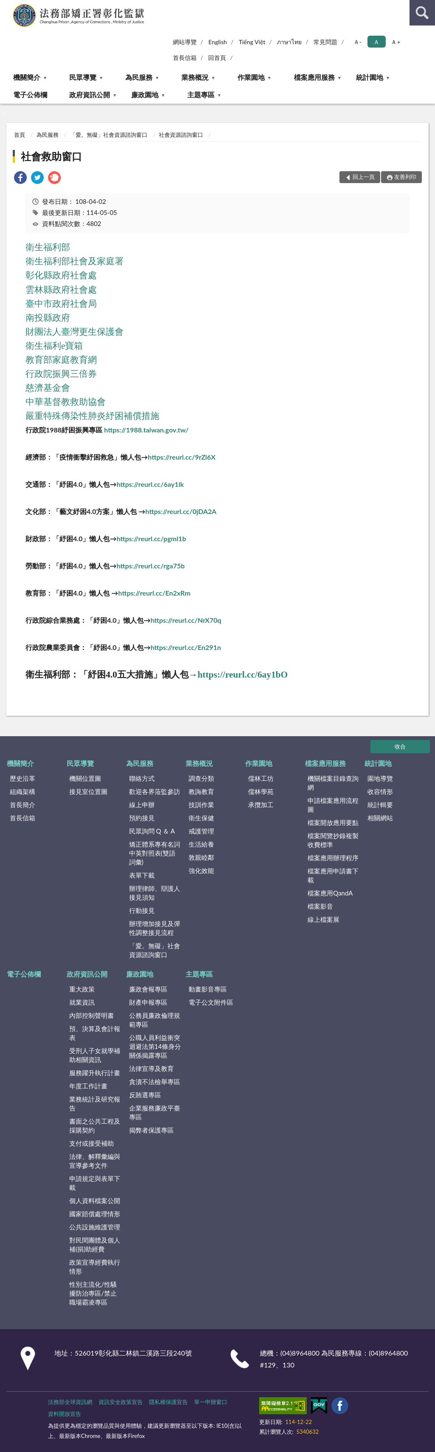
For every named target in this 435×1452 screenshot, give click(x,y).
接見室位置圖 (88, 791)
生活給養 (201, 844)
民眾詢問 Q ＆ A (152, 831)
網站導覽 (185, 41)
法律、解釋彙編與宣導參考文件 (94, 1161)
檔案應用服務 (314, 77)
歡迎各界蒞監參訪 (154, 791)
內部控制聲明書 (91, 1015)
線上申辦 (142, 804)
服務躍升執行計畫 (94, 1072)
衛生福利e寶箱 (54, 346)
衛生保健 (201, 818)
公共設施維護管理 (94, 1227)
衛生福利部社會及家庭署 (74, 261)
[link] (20, 178)
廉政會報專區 (148, 989)
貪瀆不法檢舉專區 (154, 1081)
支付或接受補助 (91, 1143)
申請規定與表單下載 (94, 1183)
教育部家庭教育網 (61, 360)
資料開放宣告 (64, 1413)
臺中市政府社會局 (61, 304)
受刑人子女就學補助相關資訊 (94, 1055)
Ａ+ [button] (395, 41)
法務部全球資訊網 (70, 1401)
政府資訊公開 (89, 94)
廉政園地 (144, 94)
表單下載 (142, 875)
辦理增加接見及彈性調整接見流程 (154, 928)
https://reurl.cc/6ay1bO (243, 675)
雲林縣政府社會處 (61, 290)
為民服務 (139, 77)
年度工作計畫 (88, 1086)
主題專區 (201, 94)
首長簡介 (22, 804)
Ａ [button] (376, 41)
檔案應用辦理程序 (333, 858)
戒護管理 (201, 831)
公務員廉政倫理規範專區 (154, 1019)
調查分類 (201, 778)
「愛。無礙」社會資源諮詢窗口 (108, 134)
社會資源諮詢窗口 (181, 134)
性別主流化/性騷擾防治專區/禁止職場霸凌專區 (93, 1293)
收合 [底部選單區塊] (400, 746)
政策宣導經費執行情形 (94, 1266)
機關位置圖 (85, 778)
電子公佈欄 (30, 94)
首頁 (19, 134)
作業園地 (251, 77)
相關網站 (380, 818)
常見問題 (325, 41)
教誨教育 (201, 791)
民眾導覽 (82, 77)
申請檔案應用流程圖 (333, 805)
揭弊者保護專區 (151, 1130)
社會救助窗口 (51, 156)
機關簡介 (26, 77)
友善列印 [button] (405, 176)
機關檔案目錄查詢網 (333, 782)
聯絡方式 (142, 778)
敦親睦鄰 (201, 857)
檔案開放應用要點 (333, 822)
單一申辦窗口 (210, 1401)
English (217, 41)
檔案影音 (320, 906)
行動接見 (142, 910)
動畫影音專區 (208, 989)
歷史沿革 (22, 778)
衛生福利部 (47, 247)
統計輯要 (380, 804)
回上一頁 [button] (364, 176)
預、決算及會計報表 (94, 1033)
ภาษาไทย (289, 41)
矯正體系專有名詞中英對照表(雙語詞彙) (154, 853)
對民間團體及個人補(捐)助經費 (94, 1244)
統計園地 (369, 77)
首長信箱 (185, 57)
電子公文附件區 (211, 1002)
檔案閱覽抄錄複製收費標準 (333, 840)
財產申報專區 (148, 1002)
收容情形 (380, 791)
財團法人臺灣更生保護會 (74, 332)
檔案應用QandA (330, 893)
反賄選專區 (145, 1095)
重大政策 (82, 989)
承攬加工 (261, 804)
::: (7, 6)
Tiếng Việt (252, 41)
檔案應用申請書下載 (333, 875)
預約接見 (142, 818)
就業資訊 (82, 1002)
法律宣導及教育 (151, 1068)
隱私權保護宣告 (168, 1401)
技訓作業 (201, 804)
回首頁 (217, 57)
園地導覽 (380, 778)
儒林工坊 (261, 778)
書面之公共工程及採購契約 (94, 1125)
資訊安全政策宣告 (121, 1401)
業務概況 (195, 77)
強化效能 (201, 870)
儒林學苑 (261, 791)
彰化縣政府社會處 (61, 275)
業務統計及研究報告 (94, 1103)
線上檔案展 (323, 919)
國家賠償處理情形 (94, 1214)
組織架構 (22, 791)
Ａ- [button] (357, 41)
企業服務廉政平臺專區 (154, 1112)
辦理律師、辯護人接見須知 (154, 892)
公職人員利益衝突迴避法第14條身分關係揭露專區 (155, 1046)
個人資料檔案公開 (94, 1200)
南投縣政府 (47, 318)
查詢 (422, 12)
